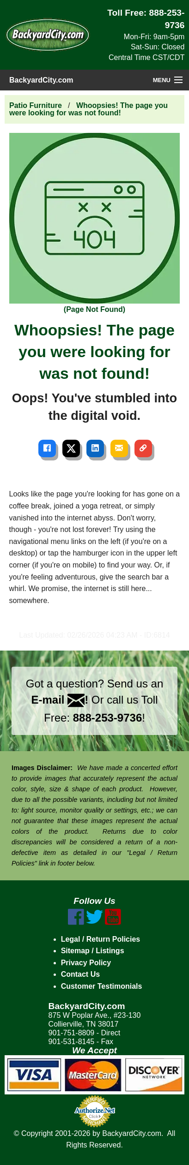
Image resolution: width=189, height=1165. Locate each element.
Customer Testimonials (101, 986)
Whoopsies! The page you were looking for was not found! (88, 109)
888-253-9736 (107, 717)
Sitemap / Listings (92, 951)
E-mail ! (60, 699)
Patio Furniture (35, 105)
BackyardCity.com (41, 80)
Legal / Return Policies (100, 939)
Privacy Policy (86, 963)
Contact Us (80, 974)
